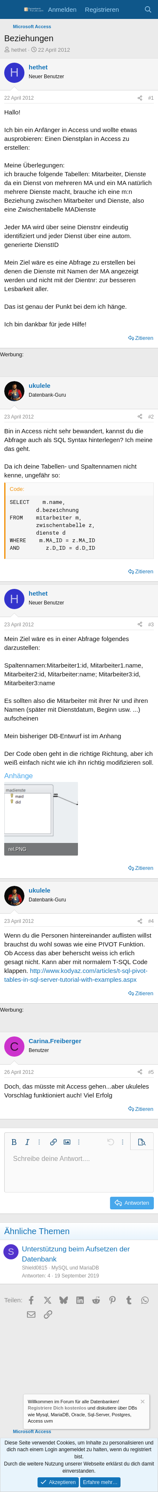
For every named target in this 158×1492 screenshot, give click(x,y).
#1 (151, 98)
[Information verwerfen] (142, 1403)
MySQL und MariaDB (75, 1268)
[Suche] (148, 9)
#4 (151, 921)
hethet (19, 50)
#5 (151, 1072)
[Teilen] (139, 98)
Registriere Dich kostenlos (57, 1407)
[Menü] (11, 9)
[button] (14, 1142)
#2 (151, 417)
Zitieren (144, 338)
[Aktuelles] (131, 9)
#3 (151, 625)
